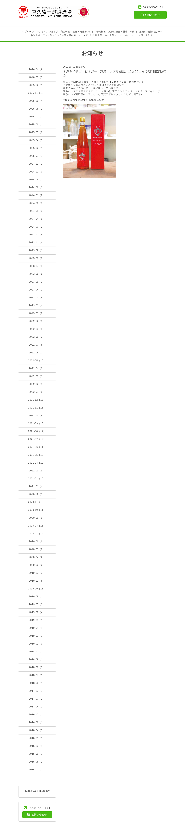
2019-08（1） (37, 596)
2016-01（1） (37, 738)
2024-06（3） (37, 203)
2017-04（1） (37, 706)
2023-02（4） (37, 305)
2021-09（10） (37, 423)
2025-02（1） (37, 148)
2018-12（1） (37, 651)
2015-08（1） (37, 761)
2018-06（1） (37, 683)
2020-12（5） (37, 494)
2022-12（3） (37, 321)
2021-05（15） (37, 455)
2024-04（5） (37, 219)
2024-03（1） (37, 226)
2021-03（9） (37, 470)
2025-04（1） (37, 140)
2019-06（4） (37, 612)
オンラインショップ (47, 31)
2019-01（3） (37, 643)
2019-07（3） (37, 604)
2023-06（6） (37, 274)
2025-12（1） (37, 85)
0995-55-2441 (153, 7)
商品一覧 (65, 31)
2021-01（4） (37, 486)
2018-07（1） (37, 675)
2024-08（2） (37, 187)
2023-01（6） (37, 313)
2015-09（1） (37, 754)
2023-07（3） (37, 266)
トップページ (27, 31)
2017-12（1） (37, 691)
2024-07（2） (37, 195)
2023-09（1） (37, 250)
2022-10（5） (37, 329)
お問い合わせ (145, 35)
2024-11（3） (37, 171)
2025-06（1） (37, 124)
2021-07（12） (37, 439)
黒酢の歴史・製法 (117, 31)
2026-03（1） (37, 77)
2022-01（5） (37, 392)
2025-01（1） (37, 156)
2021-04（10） (37, 462)
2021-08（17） (37, 431)
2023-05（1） (37, 282)
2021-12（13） (37, 400)
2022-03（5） (37, 376)
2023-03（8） (37, 297)
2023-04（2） (37, 289)
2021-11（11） (37, 407)
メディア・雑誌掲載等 (90, 35)
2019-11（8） (37, 581)
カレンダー (130, 35)
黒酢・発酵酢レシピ (83, 31)
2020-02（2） (37, 565)
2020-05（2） (37, 549)
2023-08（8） (37, 258)
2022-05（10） (37, 360)
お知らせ (35, 35)
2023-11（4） (37, 242)
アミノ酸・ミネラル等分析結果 (59, 35)
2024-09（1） (37, 179)
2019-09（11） (37, 588)
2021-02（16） (37, 478)
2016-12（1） (37, 714)
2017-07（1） (37, 699)
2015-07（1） (37, 769)
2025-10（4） (37, 101)
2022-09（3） (37, 337)
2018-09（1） (37, 659)
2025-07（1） (37, 116)
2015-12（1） (37, 746)
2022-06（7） (37, 352)
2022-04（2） (37, 368)
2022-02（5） (37, 384)
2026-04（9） (37, 69)
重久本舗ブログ (113, 35)
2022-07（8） (37, 344)
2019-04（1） (37, 628)
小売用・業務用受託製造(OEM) (146, 31)
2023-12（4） (37, 234)
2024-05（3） (37, 211)
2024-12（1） (37, 164)
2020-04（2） (37, 557)
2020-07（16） (37, 533)
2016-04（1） (37, 730)
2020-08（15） (37, 525)
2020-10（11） (37, 510)
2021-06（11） (37, 447)
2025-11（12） (37, 93)
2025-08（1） (37, 108)
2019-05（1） (37, 620)
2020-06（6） (37, 541)
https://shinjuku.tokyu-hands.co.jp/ (83, 100)
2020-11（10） (37, 502)
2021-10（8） (37, 415)
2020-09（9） (37, 518)
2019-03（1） (37, 636)
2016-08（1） (37, 722)
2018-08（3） (37, 667)
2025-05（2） (37, 132)
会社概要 (101, 31)
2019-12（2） (37, 573)
